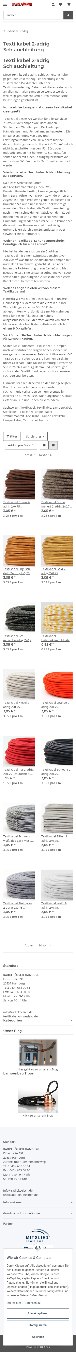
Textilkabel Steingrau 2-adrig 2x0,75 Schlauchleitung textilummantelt (17, 905)
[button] (53, 4)
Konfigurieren (38, 1325)
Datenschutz (33, 1302)
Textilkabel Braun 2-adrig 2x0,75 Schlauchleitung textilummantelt (16, 504)
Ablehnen (38, 1336)
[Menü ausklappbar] (5, 2)
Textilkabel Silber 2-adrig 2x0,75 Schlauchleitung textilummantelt (54, 838)
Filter (11, 436)
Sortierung (33, 436)
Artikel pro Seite (19, 445)
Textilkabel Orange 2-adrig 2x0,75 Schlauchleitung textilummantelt (55, 705)
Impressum (14, 1302)
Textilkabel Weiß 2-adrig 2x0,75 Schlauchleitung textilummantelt (54, 905)
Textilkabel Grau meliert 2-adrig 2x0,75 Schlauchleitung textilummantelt (18, 638)
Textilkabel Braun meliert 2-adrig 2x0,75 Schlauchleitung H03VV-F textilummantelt (56, 504)
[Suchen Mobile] (33, 15)
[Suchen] (68, 15)
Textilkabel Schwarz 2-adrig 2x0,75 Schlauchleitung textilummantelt (56, 772)
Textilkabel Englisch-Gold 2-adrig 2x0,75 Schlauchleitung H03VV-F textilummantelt (17, 571)
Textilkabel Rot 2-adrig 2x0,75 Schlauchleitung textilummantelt (19, 772)
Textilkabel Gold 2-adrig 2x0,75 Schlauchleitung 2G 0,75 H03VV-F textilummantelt (54, 571)
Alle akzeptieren (38, 1313)
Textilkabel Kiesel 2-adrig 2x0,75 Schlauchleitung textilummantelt (16, 705)
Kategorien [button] (12, 1020)
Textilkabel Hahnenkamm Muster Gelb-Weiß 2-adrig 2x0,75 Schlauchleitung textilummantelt (57, 638)
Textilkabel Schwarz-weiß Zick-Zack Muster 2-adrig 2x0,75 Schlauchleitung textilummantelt (18, 838)
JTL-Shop (45, 1347)
